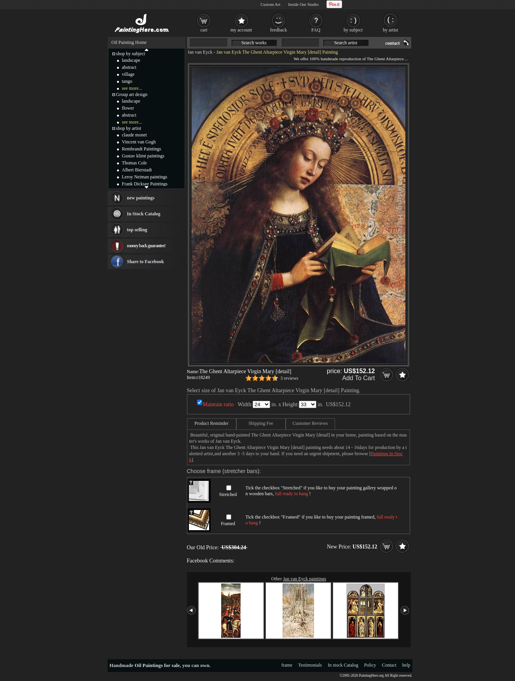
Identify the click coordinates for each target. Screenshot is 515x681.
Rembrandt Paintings (141, 149)
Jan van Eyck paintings (304, 578)
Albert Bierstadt (137, 170)
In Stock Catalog (144, 214)
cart (204, 30)
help (406, 665)
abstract (129, 67)
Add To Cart (358, 378)
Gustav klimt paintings (143, 156)
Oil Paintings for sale (157, 665)
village (128, 74)
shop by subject (130, 53)
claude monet (134, 135)
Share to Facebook (145, 261)
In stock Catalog (343, 665)
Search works (254, 42)
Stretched (228, 494)
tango (127, 81)
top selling (137, 229)
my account (241, 30)
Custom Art (270, 4)
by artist (390, 30)
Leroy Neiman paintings (145, 177)
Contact (389, 665)
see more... (132, 88)
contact (392, 43)
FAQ (315, 30)
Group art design (132, 94)
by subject (353, 30)
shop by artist (128, 128)
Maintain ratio (218, 404)
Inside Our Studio (303, 4)
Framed (228, 523)
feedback (278, 30)
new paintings (141, 198)
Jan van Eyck (200, 52)
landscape (131, 60)
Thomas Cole (134, 163)
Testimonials (310, 665)
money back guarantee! (146, 245)
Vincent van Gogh (139, 142)
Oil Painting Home (129, 42)
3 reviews (289, 378)
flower (128, 108)
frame (286, 665)
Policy (370, 665)
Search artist (346, 42)
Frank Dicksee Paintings (145, 184)
